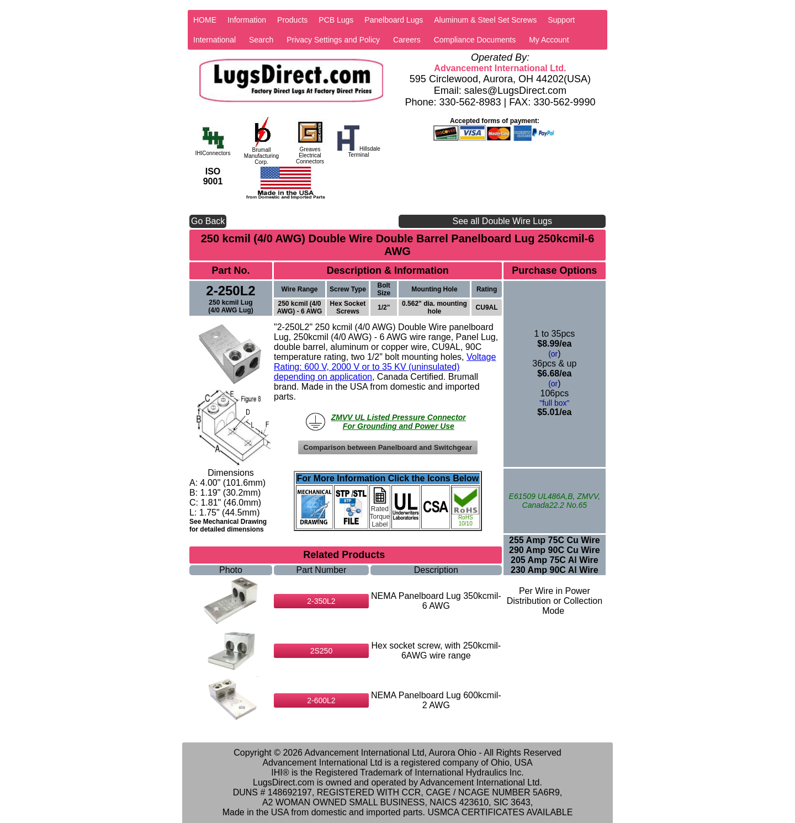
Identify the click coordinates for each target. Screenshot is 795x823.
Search (261, 39)
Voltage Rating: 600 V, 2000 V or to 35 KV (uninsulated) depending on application (385, 366)
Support (561, 19)
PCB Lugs (336, 19)
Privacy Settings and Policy (333, 39)
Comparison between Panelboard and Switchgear (388, 447)
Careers (407, 39)
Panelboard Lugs (393, 19)
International (214, 39)
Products (292, 19)
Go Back (208, 221)
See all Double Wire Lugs (502, 221)
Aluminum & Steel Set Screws (485, 19)
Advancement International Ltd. (500, 68)
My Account (549, 39)
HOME (204, 19)
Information (246, 19)
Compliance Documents (475, 39)
